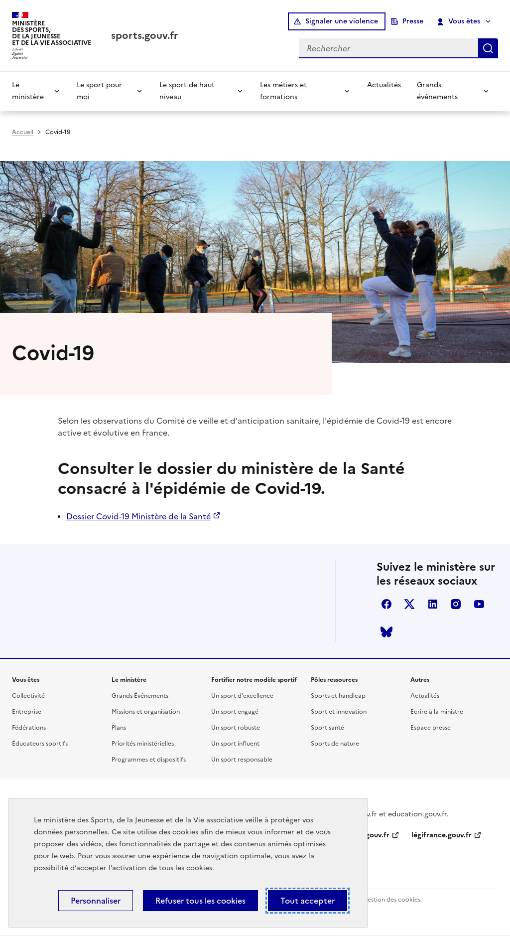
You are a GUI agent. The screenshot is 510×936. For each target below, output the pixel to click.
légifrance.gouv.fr (441, 835)
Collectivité (28, 695)
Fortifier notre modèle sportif (254, 679)
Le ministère (28, 91)
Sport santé (327, 727)
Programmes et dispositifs (149, 759)
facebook (386, 604)
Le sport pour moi (99, 91)
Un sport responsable (241, 759)
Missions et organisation (146, 711)
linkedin (433, 604)
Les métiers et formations (283, 91)
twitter (409, 604)
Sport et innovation (339, 711)
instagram (456, 604)
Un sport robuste (235, 727)
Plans (119, 727)
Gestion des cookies (391, 899)
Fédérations (29, 727)
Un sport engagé (234, 711)
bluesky (386, 632)
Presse (412, 21)
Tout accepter (307, 901)
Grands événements (437, 91)
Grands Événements (140, 695)
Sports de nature (335, 743)
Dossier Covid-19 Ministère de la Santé (138, 516)
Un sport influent (235, 743)
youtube (479, 604)
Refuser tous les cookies (200, 901)
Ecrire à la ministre (436, 711)
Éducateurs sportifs (40, 743)
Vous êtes (459, 21)
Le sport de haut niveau (187, 91)
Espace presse (430, 727)
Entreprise (26, 711)
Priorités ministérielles (143, 743)
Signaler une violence (341, 21)
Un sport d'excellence (242, 695)
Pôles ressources (334, 679)
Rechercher (488, 48)
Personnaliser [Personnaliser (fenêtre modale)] (96, 901)
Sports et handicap (338, 695)
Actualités (384, 85)
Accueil (22, 132)
